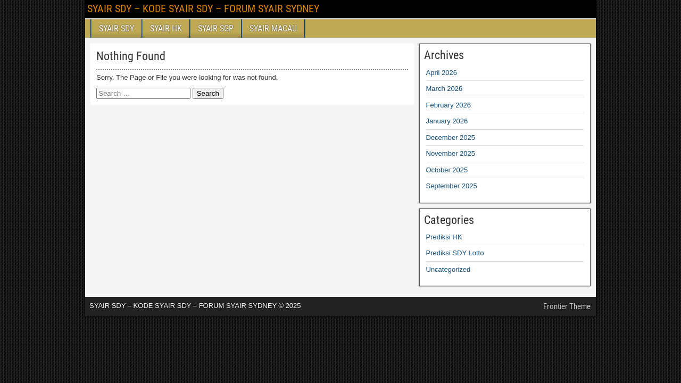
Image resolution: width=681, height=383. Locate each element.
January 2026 (447, 121)
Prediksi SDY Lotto (455, 253)
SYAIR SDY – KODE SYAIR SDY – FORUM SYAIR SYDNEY (203, 8)
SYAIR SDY (116, 28)
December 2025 (451, 137)
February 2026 (448, 105)
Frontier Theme (567, 306)
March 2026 (444, 89)
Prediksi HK (444, 237)
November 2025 (451, 153)
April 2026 (442, 73)
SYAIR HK (166, 28)
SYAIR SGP (216, 28)
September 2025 (451, 186)
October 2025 (447, 170)
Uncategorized (448, 269)
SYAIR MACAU (273, 28)
